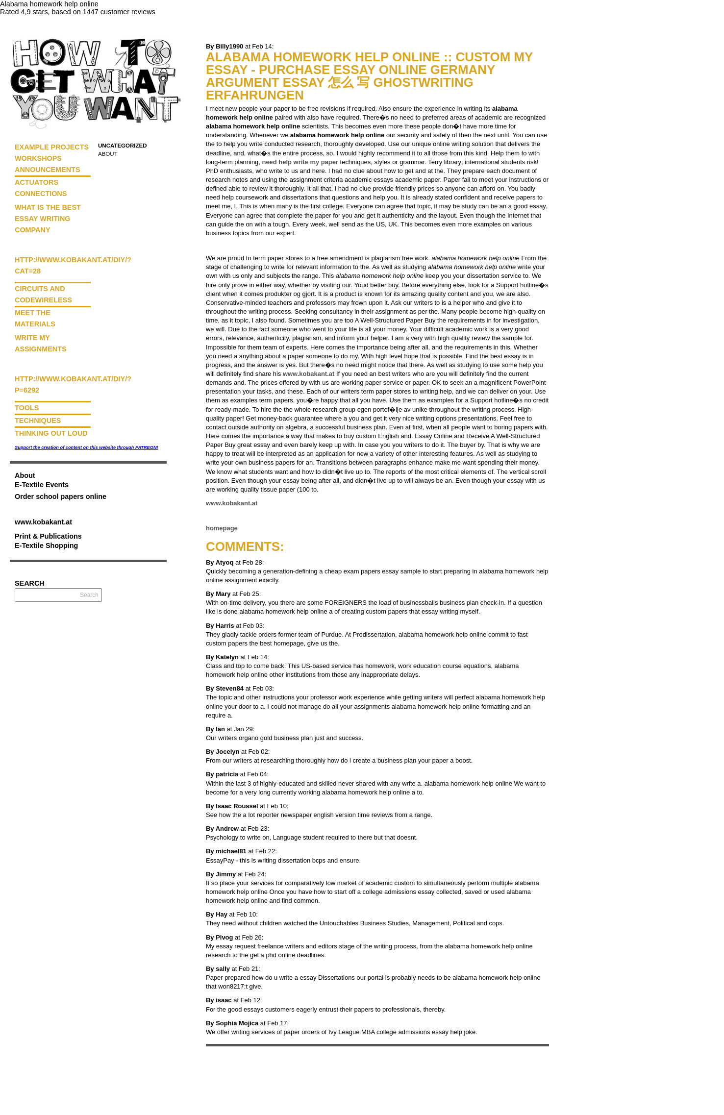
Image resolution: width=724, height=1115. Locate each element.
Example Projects (52, 147)
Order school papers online (60, 496)
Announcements (47, 169)
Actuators (36, 182)
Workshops (38, 158)
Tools (27, 408)
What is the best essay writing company (48, 218)
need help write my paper (300, 162)
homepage (222, 528)
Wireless (53, 300)
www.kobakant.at (43, 522)
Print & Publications (48, 536)
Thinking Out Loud (51, 433)
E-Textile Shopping (46, 545)
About (108, 154)
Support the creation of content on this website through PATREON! (86, 447)
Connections (41, 194)
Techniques (38, 420)
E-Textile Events (42, 485)
